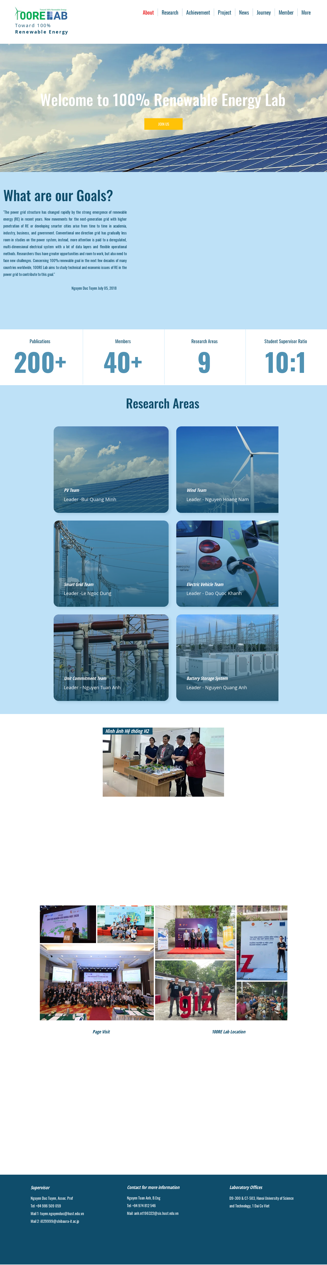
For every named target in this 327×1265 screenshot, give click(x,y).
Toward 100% (41, 28)
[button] (170, 12)
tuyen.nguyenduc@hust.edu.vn (62, 1213)
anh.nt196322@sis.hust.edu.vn (156, 1213)
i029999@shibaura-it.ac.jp (59, 1221)
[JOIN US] (163, 124)
